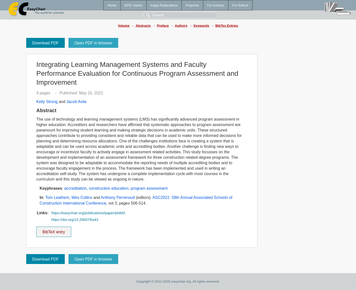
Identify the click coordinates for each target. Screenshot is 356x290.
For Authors (215, 5)
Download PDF (45, 43)
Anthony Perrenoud (118, 197)
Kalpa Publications (164, 5)
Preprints (192, 5)
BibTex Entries (226, 25)
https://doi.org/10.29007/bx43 (74, 220)
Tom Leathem (57, 197)
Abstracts (143, 25)
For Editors (240, 5)
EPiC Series (133, 5)
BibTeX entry (53, 230)
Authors (181, 25)
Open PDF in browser (93, 43)
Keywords (201, 25)
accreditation (75, 188)
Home (112, 5)
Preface (163, 25)
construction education (109, 188)
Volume (124, 25)
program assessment (149, 188)
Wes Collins (81, 197)
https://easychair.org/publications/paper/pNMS (88, 213)
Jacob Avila (77, 102)
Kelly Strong (47, 102)
